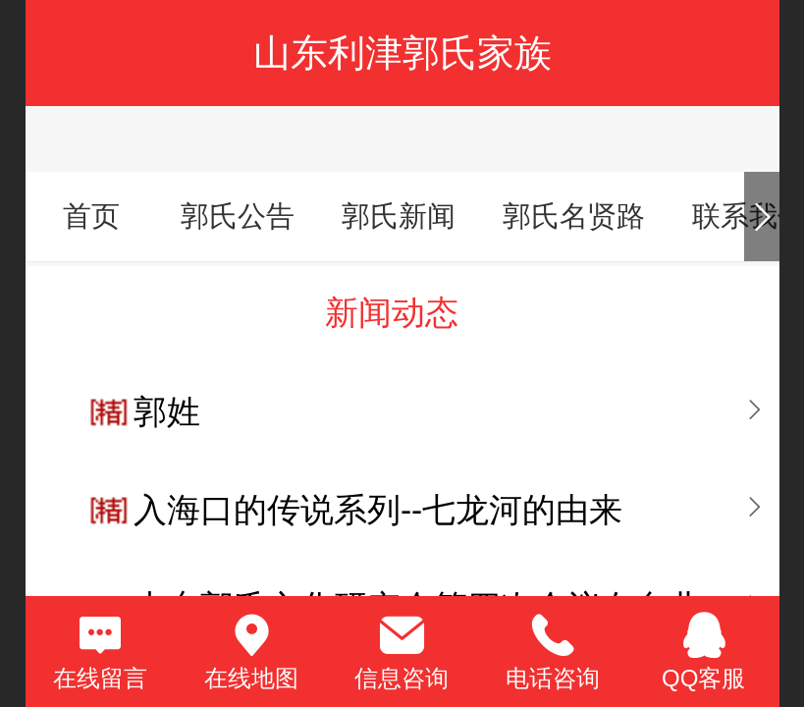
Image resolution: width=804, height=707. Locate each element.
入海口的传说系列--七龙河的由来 (378, 510)
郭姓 (167, 412)
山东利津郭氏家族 (402, 52)
